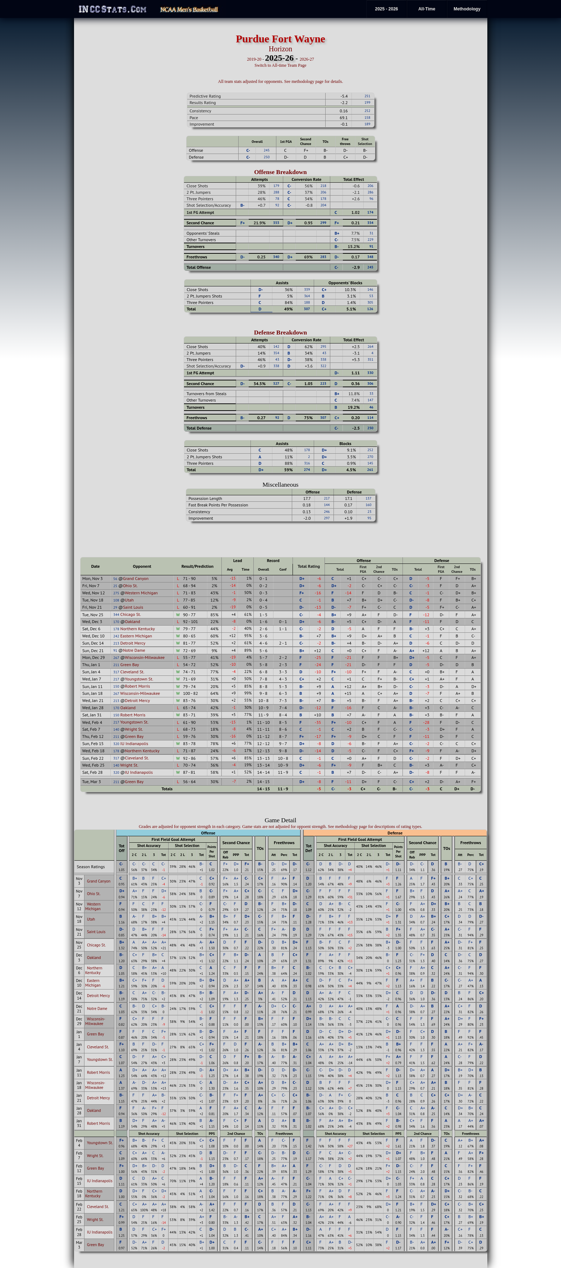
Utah (129, 600)
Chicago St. (130, 614)
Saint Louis (133, 607)
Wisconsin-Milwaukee (145, 657)
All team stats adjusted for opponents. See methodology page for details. (280, 81)
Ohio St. (130, 585)
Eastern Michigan (136, 635)
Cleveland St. (132, 671)
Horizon (281, 49)
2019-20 (254, 59)
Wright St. (134, 729)
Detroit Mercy (133, 643)
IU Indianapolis (134, 743)
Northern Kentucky (137, 628)
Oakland (132, 621)
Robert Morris (137, 686)
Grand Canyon (135, 578)
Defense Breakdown (280, 332)
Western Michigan (141, 592)
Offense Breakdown (280, 172)
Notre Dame (134, 650)
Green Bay (129, 664)
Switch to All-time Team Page (280, 65)
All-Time (426, 8)
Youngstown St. (139, 679)
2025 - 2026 (386, 8)
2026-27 (307, 59)
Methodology (467, 8)
